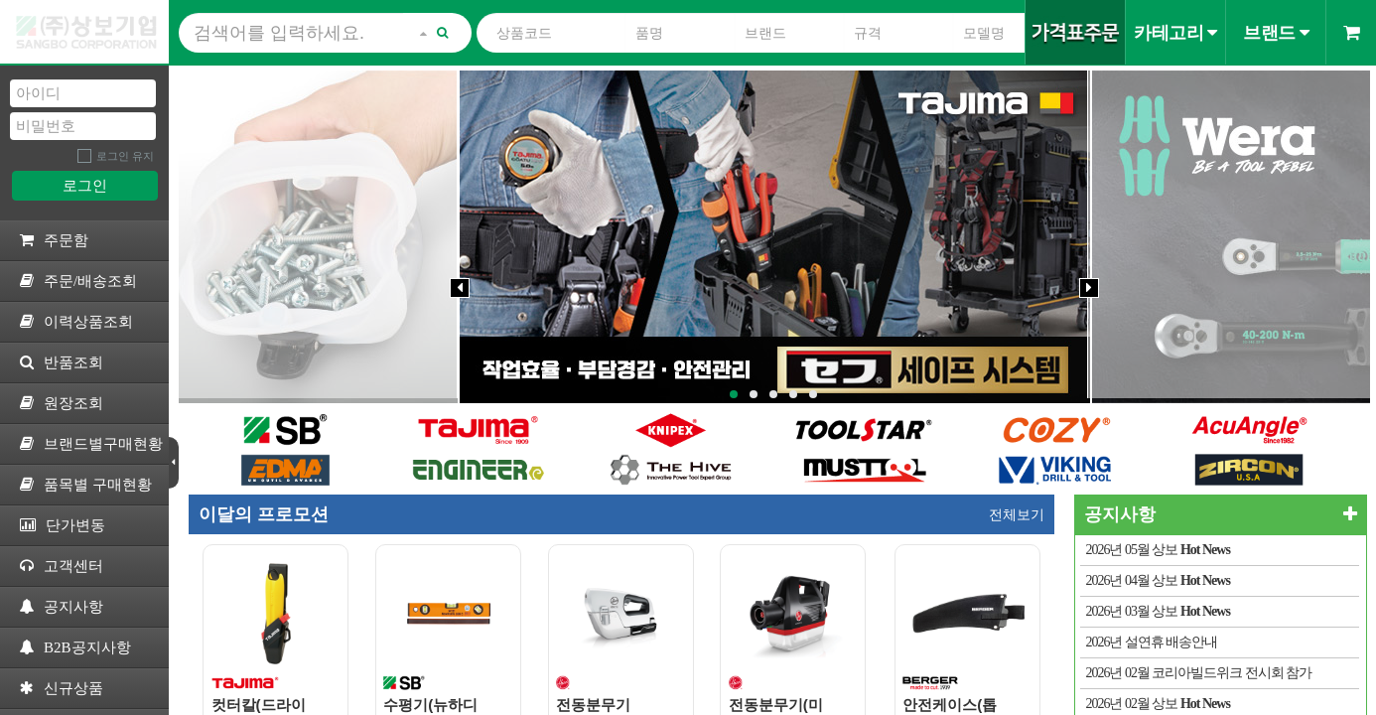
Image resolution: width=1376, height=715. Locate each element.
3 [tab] (773, 394)
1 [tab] (734, 394)
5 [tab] (813, 394)
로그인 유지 (125, 156)
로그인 (85, 185)
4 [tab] (793, 394)
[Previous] (460, 288)
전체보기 (1016, 514)
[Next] (1089, 288)
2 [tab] (753, 394)
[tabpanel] (775, 237)
